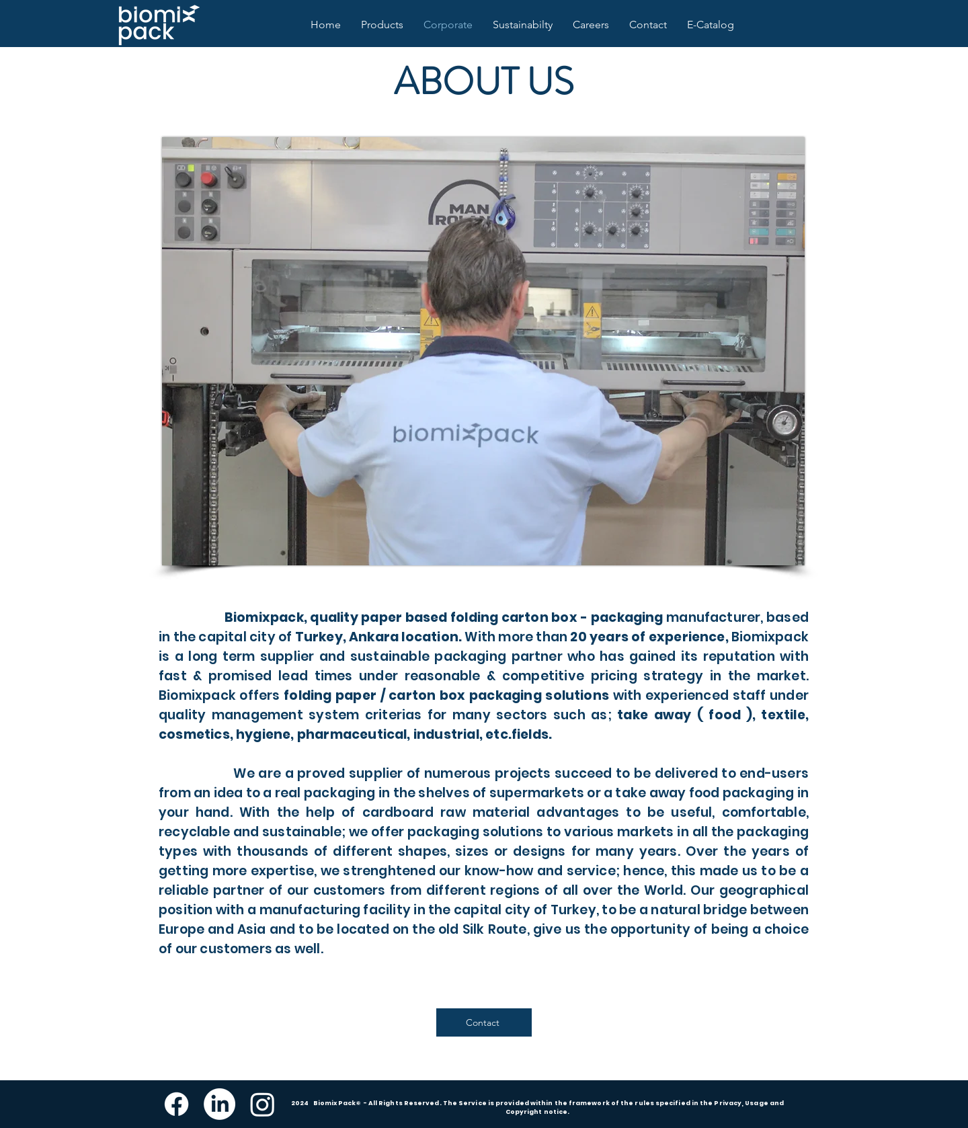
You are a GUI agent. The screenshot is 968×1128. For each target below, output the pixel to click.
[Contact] (484, 1022)
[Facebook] (176, 1104)
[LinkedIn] (219, 1104)
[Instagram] (262, 1104)
